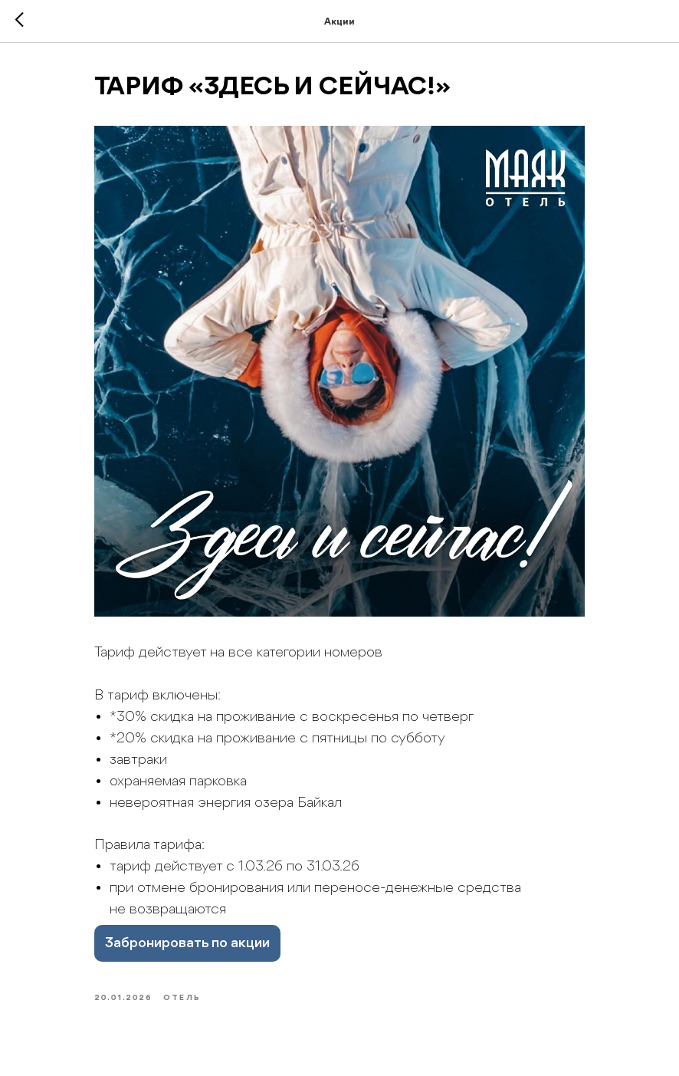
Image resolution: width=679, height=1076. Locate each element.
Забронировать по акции (187, 943)
